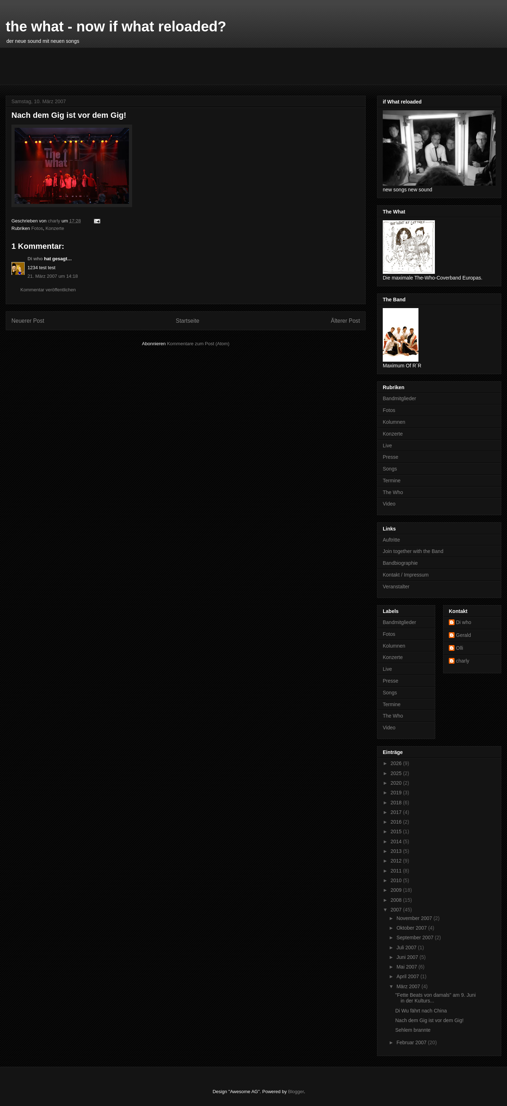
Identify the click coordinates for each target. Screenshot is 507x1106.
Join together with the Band (413, 551)
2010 (397, 880)
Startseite (187, 321)
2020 (397, 783)
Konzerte (54, 228)
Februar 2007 (412, 1042)
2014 (397, 841)
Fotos (37, 228)
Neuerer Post (27, 321)
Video (389, 504)
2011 (397, 871)
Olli (459, 648)
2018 (397, 802)
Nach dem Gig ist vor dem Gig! (429, 1020)
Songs (390, 469)
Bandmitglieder (399, 398)
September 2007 (415, 937)
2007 (397, 910)
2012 (397, 861)
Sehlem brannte (413, 1030)
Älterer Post (345, 321)
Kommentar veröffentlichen (48, 289)
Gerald (463, 635)
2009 (397, 890)
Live (387, 445)
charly (462, 661)
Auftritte (391, 540)
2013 (397, 851)
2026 (397, 763)
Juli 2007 (407, 947)
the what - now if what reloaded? (116, 26)
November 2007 (414, 918)
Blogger (296, 1091)
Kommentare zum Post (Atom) (198, 343)
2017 (397, 812)
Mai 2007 (407, 967)
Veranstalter (396, 586)
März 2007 (408, 986)
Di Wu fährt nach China (421, 1011)
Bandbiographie (400, 563)
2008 (397, 900)
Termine (392, 480)
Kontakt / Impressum (405, 575)
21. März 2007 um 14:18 (52, 276)
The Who (393, 492)
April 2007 (408, 976)
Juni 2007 (408, 957)
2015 (397, 831)
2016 (397, 822)
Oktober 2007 (412, 928)
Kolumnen (394, 422)
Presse (390, 457)
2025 (397, 773)
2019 (397, 792)
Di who (35, 258)
